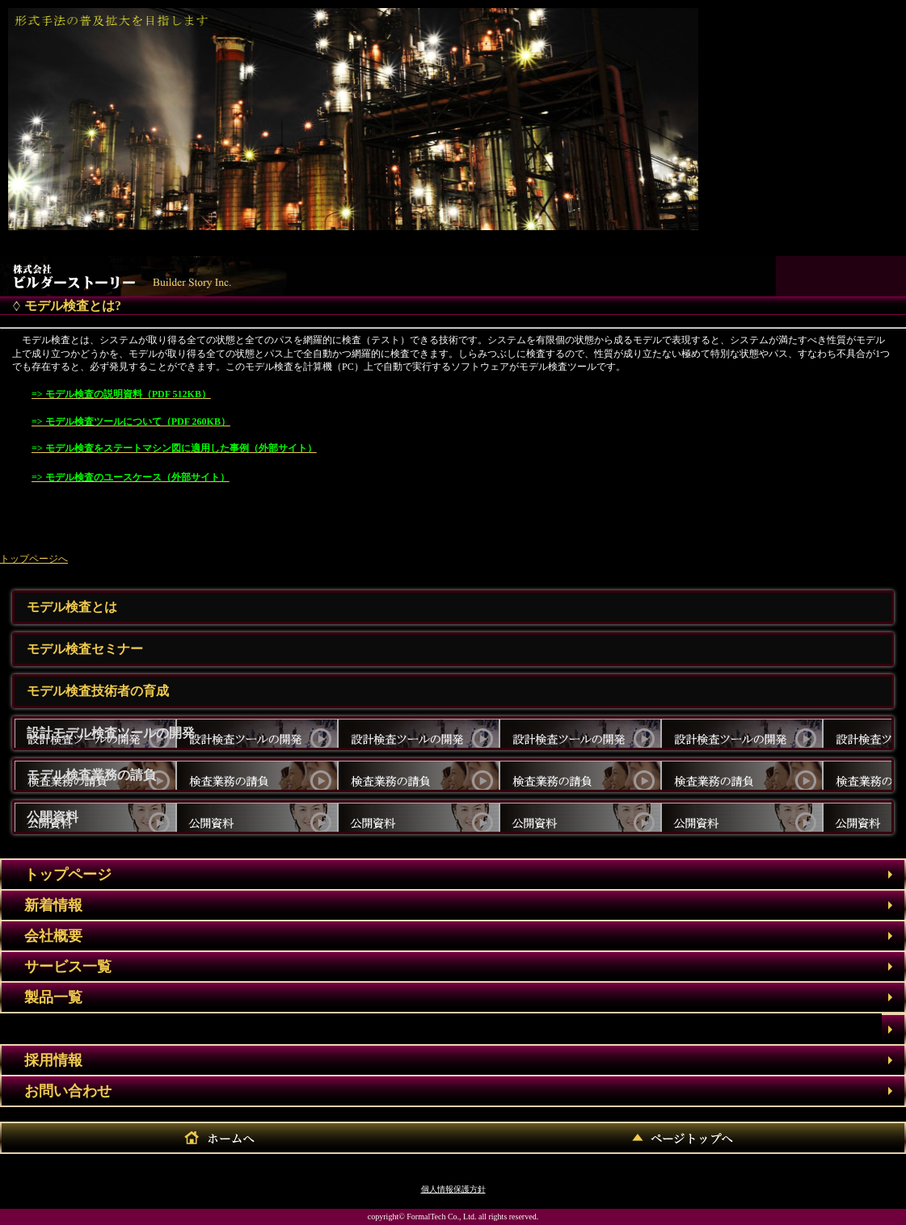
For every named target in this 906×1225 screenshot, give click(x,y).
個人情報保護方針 (453, 1189)
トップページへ (34, 558)
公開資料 (52, 817)
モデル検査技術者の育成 (98, 691)
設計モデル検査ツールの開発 (111, 733)
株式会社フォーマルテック (125, 272)
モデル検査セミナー (85, 649)
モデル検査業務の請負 (91, 775)
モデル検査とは (72, 607)
